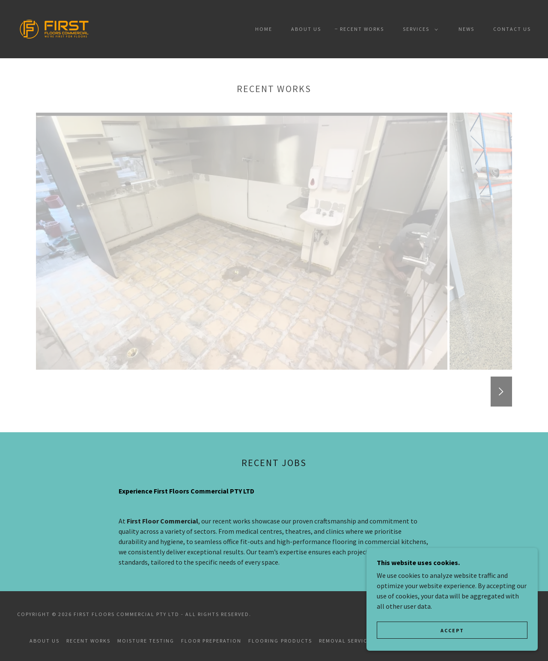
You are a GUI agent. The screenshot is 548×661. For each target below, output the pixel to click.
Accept (452, 630)
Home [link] (263, 29)
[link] (54, 28)
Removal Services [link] (346, 640)
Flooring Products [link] (280, 640)
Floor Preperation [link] (211, 640)
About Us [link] (306, 29)
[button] (419, 29)
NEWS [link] (466, 29)
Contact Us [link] (512, 29)
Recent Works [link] (362, 29)
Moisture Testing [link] (145, 640)
